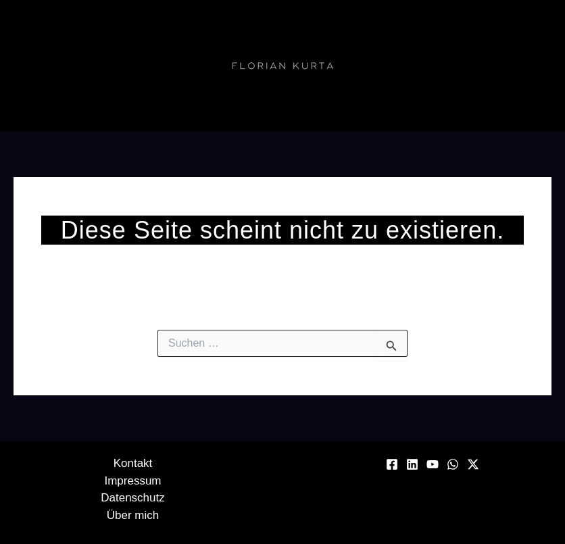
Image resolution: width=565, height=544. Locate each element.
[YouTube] (432, 464)
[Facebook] (392, 464)
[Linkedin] (412, 464)
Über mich (133, 515)
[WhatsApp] (453, 464)
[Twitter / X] (473, 464)
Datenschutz (133, 497)
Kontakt (133, 463)
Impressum (132, 480)
